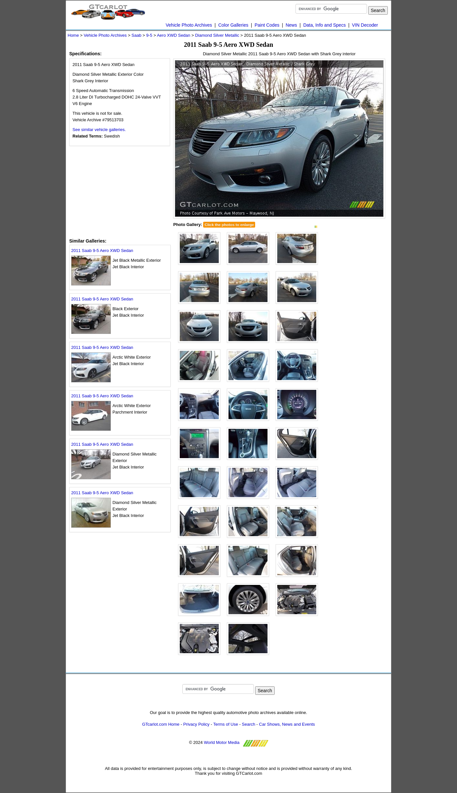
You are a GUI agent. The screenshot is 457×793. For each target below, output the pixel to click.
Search (248, 724)
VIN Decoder (365, 25)
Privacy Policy (196, 724)
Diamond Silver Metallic (217, 35)
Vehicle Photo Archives (189, 25)
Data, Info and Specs (324, 25)
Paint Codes (267, 25)
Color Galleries (233, 25)
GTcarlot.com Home (160, 724)
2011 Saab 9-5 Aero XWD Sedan (102, 250)
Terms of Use (225, 724)
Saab (136, 35)
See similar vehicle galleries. (99, 129)
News (291, 25)
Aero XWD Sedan (173, 35)
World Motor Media (222, 742)
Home (73, 35)
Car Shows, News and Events (287, 724)
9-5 (149, 35)
